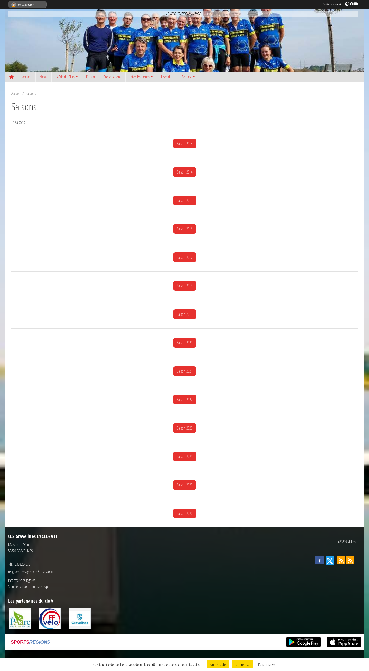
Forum (90, 76)
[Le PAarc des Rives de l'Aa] (20, 618)
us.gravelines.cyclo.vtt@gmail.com (30, 571)
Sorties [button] (187, 76)
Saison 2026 (184, 513)
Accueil (26, 76)
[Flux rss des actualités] (341, 560)
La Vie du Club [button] (65, 76)
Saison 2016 (184, 228)
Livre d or (167, 76)
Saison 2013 (184, 143)
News (43, 76)
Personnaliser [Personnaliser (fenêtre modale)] (267, 664)
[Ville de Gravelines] (80, 618)
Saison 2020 (184, 342)
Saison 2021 (184, 371)
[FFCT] (50, 618)
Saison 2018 (184, 285)
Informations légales (21, 580)
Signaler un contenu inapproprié (29, 586)
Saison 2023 (184, 428)
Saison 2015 (184, 200)
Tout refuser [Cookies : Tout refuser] (242, 664)
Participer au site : (340, 4)
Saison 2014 (184, 172)
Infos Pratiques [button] (140, 76)
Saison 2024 (184, 456)
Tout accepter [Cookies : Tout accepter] (218, 664)
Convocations (112, 76)
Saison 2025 (184, 484)
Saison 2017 (184, 257)
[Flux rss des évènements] (350, 560)
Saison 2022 (184, 399)
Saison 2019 (184, 314)
